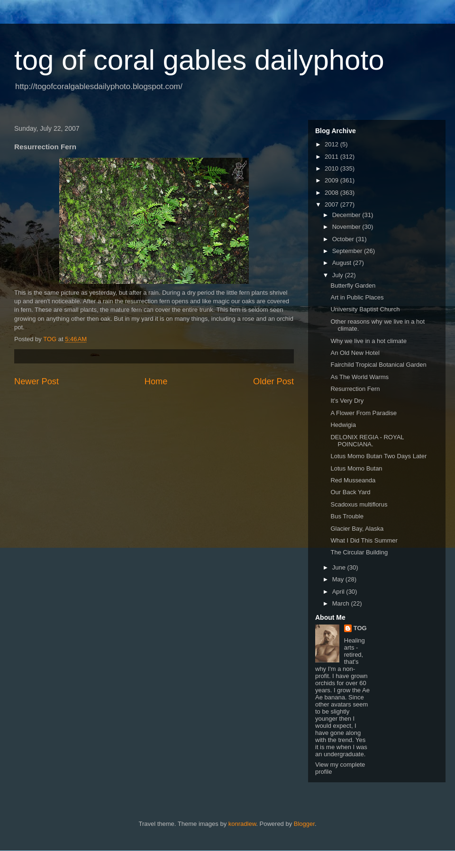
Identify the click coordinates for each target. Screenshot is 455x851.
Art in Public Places (356, 297)
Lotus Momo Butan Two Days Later (378, 456)
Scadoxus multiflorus (358, 504)
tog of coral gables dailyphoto (199, 60)
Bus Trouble (346, 516)
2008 (332, 192)
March (341, 603)
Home (156, 381)
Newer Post (36, 381)
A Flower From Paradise (363, 412)
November (347, 226)
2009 (332, 180)
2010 (332, 168)
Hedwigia (342, 424)
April (339, 591)
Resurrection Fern (355, 388)
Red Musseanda (352, 480)
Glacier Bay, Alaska (356, 528)
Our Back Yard (350, 492)
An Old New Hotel (354, 352)
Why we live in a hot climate (368, 340)
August (342, 262)
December (347, 214)
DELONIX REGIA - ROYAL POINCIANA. (367, 441)
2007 (332, 204)
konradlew (242, 823)
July (338, 275)
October (344, 239)
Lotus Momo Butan (356, 468)
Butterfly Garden (352, 285)
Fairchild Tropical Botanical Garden (378, 364)
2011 (332, 156)
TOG (360, 628)
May (339, 579)
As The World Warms (359, 376)
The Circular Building (359, 552)
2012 (332, 144)
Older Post (273, 381)
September (348, 250)
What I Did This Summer (363, 540)
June (339, 567)
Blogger (304, 823)
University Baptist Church (365, 309)
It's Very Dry (347, 400)
